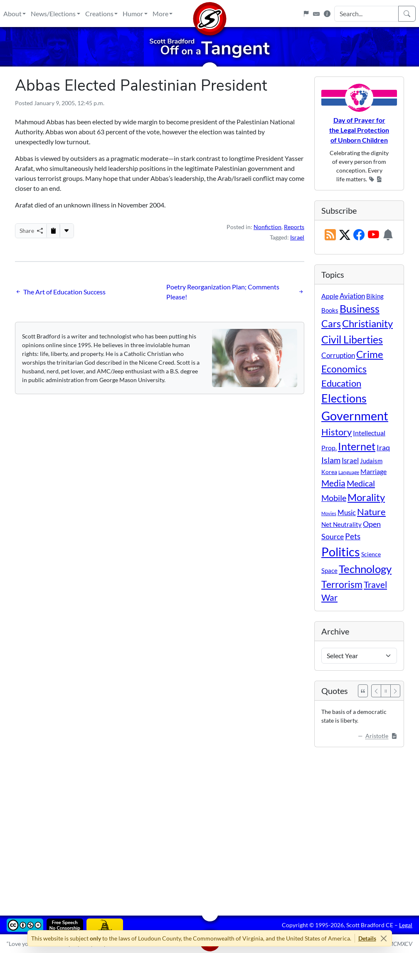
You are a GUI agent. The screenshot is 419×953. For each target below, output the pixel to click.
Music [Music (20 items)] (347, 512)
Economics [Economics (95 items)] (344, 369)
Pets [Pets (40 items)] (352, 536)
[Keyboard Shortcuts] (316, 14)
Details (367, 938)
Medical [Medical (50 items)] (361, 483)
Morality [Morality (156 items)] (366, 497)
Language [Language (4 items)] (348, 472)
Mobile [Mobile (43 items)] (333, 498)
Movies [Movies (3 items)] (328, 513)
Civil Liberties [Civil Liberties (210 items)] (352, 339)
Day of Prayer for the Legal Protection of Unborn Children (359, 130)
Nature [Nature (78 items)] (371, 511)
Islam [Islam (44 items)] (330, 460)
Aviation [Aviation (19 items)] (352, 296)
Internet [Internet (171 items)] (356, 446)
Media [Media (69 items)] (333, 483)
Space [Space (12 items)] (329, 570)
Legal (405, 924)
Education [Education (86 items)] (341, 383)
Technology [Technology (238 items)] (365, 568)
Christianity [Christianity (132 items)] (367, 323)
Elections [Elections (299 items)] (344, 398)
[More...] (66, 231)
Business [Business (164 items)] (360, 309)
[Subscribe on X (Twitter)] (344, 235)
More (160, 13)
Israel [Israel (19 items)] (350, 461)
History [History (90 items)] (336, 431)
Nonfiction (267, 226)
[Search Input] (366, 14)
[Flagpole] (306, 14)
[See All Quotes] (363, 690)
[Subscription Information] (388, 235)
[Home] (209, 13)
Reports (294, 226)
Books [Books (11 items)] (329, 310)
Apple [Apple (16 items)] (329, 296)
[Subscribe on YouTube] (373, 235)
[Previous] (376, 690)
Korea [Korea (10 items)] (329, 471)
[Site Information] (327, 14)
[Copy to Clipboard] (53, 231)
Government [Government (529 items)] (354, 415)
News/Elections (53, 13)
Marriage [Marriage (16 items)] (373, 471)
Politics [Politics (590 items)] (340, 551)
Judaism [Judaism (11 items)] (371, 460)
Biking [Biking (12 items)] (375, 296)
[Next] (395, 690)
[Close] (384, 938)
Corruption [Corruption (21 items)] (338, 355)
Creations (99, 13)
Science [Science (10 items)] (371, 554)
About (12, 13)
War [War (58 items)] (329, 597)
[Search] (407, 14)
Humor (133, 13)
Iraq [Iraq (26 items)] (383, 447)
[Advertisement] (209, 825)
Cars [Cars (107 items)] (331, 323)
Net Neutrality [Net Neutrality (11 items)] (341, 524)
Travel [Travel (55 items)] (375, 585)
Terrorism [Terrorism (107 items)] (341, 584)
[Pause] (386, 690)
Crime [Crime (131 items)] (369, 354)
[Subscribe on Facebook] (359, 235)
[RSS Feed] (330, 235)
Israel (297, 237)
